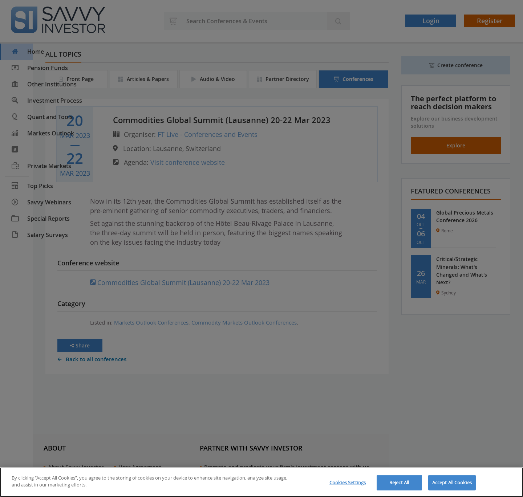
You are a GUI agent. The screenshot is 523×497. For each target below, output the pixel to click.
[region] (261, 482)
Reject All (399, 482)
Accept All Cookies (452, 482)
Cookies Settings (347, 482)
